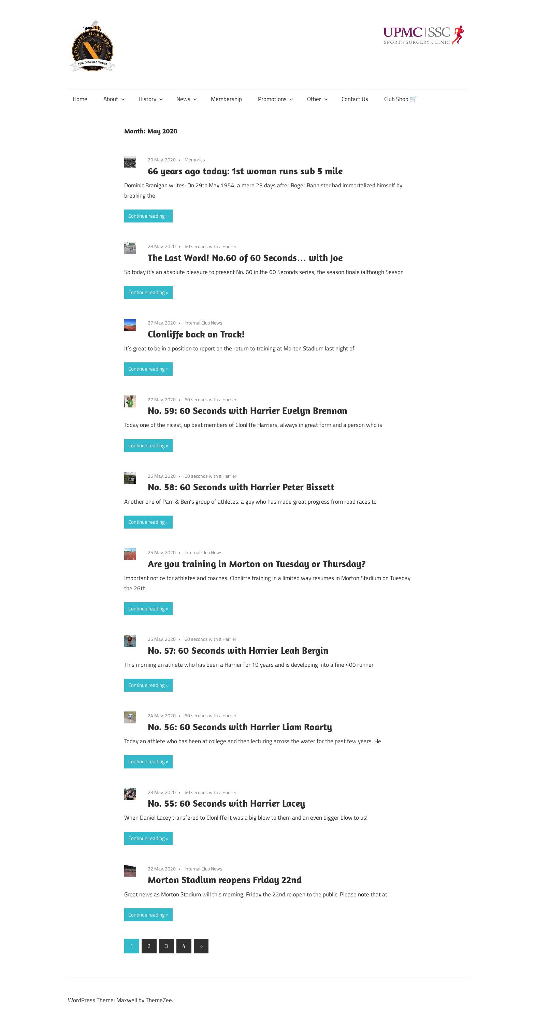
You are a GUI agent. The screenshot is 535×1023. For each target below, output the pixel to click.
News (186, 99)
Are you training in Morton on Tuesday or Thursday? (257, 564)
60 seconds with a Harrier (210, 246)
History (151, 99)
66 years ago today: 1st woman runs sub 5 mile (245, 171)
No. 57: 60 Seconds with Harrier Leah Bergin (238, 650)
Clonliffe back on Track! (196, 334)
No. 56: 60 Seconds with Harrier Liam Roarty (240, 727)
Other (317, 99)
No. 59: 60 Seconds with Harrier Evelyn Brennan (247, 410)
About (114, 99)
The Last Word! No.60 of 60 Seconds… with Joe (245, 257)
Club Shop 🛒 (400, 99)
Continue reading (146, 216)
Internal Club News (203, 322)
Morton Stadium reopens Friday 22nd (225, 879)
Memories (195, 159)
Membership (226, 99)
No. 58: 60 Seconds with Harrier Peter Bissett (241, 487)
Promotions (275, 99)
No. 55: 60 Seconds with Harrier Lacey (226, 803)
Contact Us (355, 99)
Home (80, 99)
